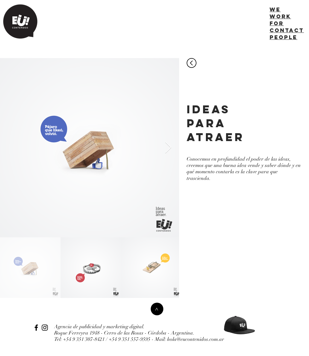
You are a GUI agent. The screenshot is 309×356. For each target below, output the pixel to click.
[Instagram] (45, 327)
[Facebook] (36, 327)
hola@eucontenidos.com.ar (195, 339)
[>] (157, 309)
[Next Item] (168, 148)
